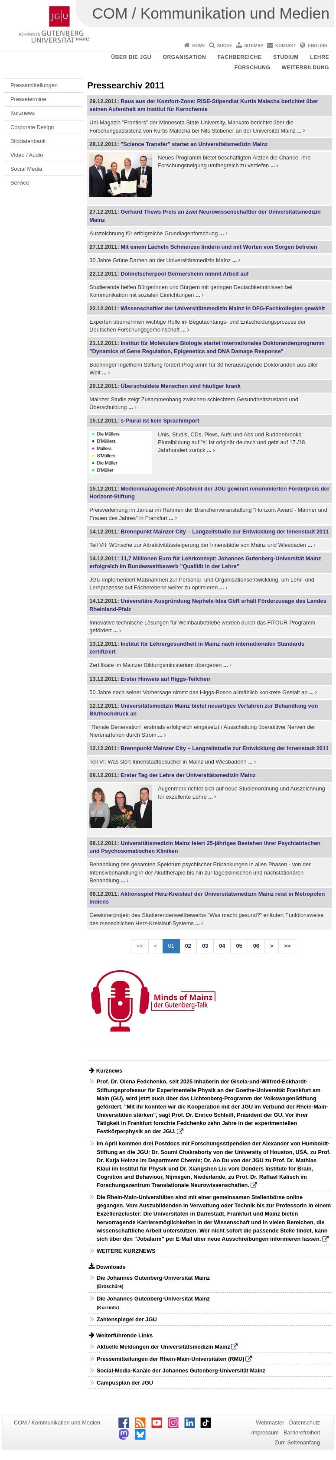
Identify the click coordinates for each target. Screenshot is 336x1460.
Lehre (319, 57)
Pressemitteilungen (34, 85)
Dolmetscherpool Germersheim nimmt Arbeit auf (184, 273)
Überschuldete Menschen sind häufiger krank (181, 386)
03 (205, 946)
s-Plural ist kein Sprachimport (160, 420)
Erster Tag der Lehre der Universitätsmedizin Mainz (188, 775)
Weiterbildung (305, 68)
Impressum (264, 1432)
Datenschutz (304, 1422)
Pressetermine (28, 99)
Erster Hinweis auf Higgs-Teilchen (165, 679)
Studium (286, 57)
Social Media (26, 169)
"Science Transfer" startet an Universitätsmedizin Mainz (194, 144)
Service (19, 182)
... (299, 130)
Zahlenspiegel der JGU (127, 1319)
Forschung (253, 68)
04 (222, 946)
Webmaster (270, 1422)
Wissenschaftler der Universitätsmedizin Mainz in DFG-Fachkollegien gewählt (223, 308)
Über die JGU (131, 57)
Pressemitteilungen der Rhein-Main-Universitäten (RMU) (171, 1359)
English (317, 45)
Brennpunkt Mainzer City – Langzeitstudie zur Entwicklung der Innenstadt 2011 (225, 531)
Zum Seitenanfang (297, 1442)
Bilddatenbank (28, 141)
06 (256, 946)
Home (198, 45)
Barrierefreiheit (302, 1432)
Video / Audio (26, 155)
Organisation (184, 57)
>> (287, 946)
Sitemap (253, 45)
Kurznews (22, 113)
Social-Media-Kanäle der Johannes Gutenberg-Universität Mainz (181, 1370)
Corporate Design (32, 127)
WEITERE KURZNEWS (126, 1251)
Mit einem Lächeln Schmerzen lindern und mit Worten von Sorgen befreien (219, 247)
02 (188, 946)
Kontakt (285, 45)
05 (239, 946)
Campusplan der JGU (125, 1382)
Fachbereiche (240, 57)
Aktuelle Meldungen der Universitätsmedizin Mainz (163, 1346)
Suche (224, 45)
